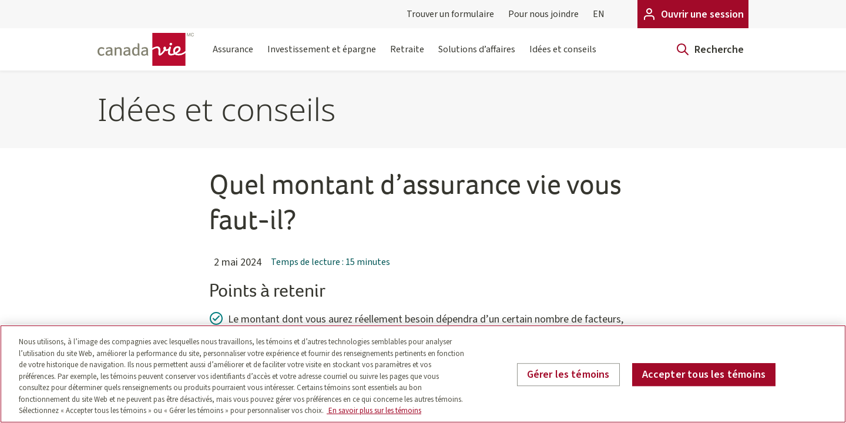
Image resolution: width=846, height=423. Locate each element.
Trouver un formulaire (450, 14)
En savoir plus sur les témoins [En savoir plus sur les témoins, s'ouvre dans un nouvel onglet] (374, 410)
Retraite (407, 56)
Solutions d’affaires (476, 56)
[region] (423, 374)
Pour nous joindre (543, 14)
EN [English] (599, 14)
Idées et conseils (562, 56)
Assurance (233, 56)
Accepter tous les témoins (704, 374)
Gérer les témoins (568, 374)
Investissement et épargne (321, 56)
